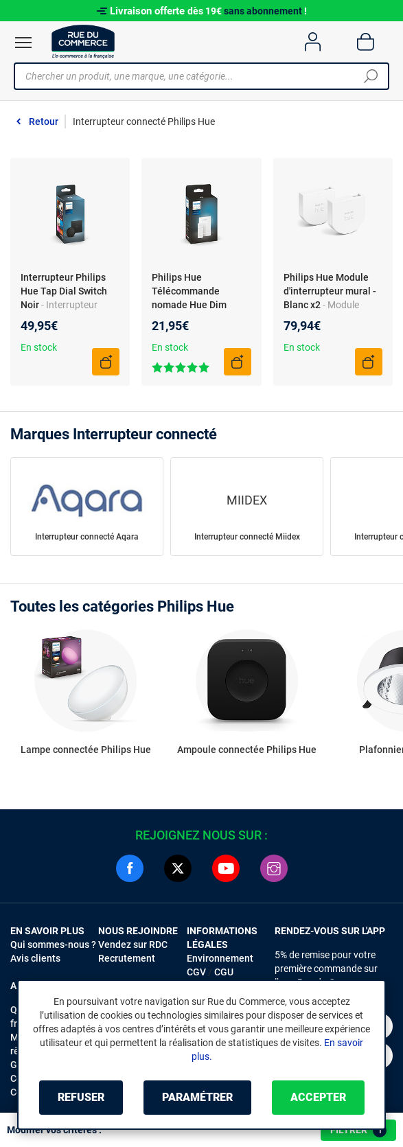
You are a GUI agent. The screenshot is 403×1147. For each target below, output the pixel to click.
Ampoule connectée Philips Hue (246, 749)
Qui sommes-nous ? (53, 944)
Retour (43, 121)
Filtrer (358, 1130)
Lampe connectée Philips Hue (86, 749)
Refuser (81, 1097)
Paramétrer (197, 1097)
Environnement (220, 958)
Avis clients (35, 958)
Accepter (318, 1097)
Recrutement (126, 958)
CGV (196, 971)
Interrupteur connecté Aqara (87, 537)
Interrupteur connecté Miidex (247, 537)
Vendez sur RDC (133, 944)
